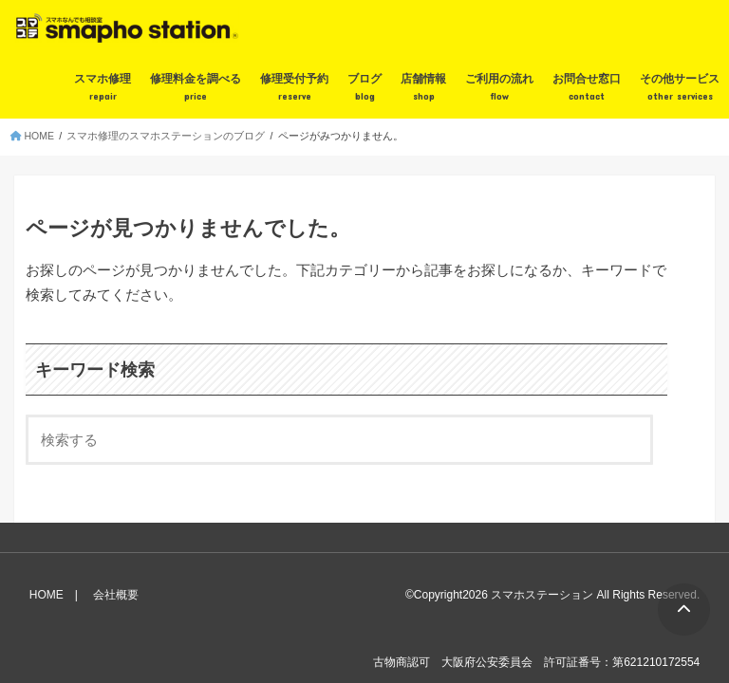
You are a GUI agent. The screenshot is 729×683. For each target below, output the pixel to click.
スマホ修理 (102, 88)
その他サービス (680, 88)
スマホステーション (542, 594)
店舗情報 (423, 88)
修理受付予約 (294, 88)
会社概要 (116, 594)
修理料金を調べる (195, 88)
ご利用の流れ (499, 88)
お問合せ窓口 (586, 88)
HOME (46, 594)
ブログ (364, 88)
